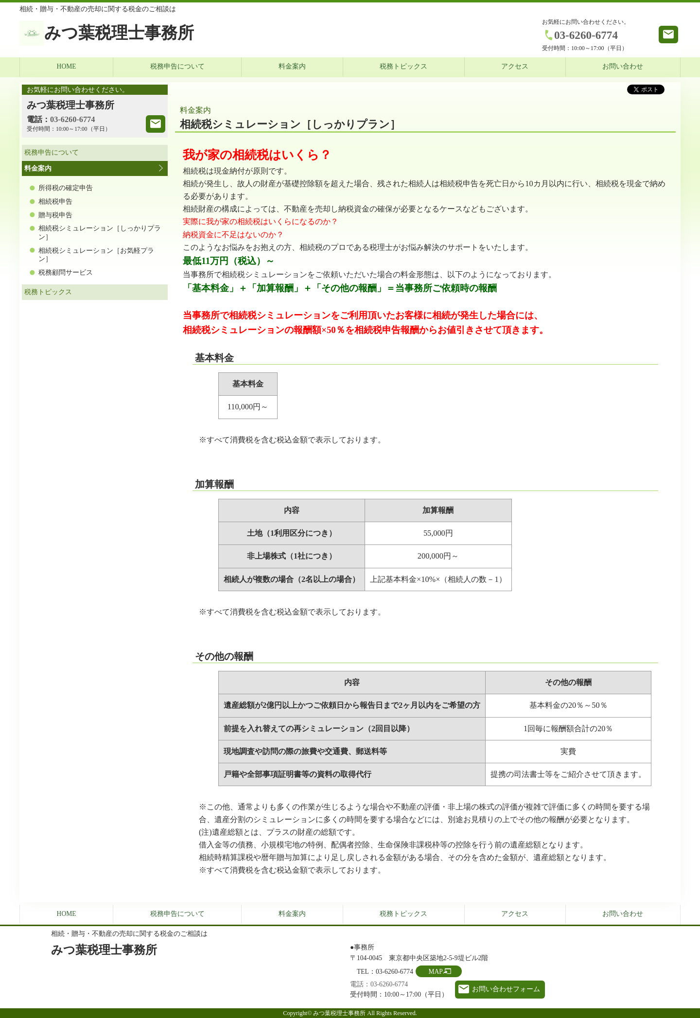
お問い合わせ (622, 66)
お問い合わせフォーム (506, 989)
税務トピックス (403, 66)
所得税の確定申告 (65, 188)
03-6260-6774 (586, 35)
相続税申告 (55, 201)
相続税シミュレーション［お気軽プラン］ (96, 255)
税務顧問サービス (65, 272)
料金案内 (292, 66)
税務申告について (177, 66)
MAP (435, 971)
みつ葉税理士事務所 (119, 33)
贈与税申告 (55, 215)
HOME (66, 66)
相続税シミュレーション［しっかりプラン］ (99, 233)
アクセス (514, 66)
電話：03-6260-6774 (379, 984)
